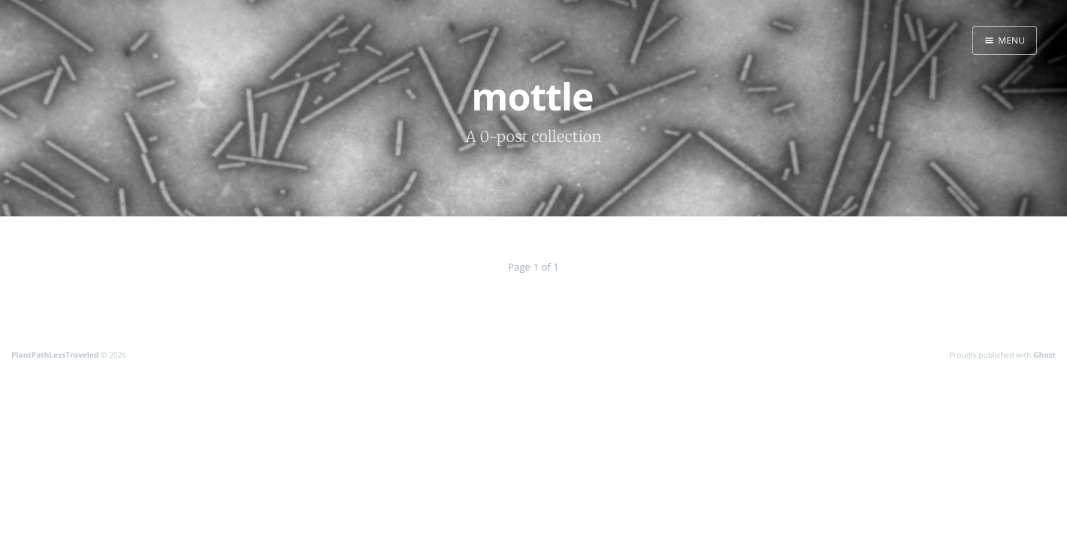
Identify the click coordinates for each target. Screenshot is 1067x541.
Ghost (1044, 354)
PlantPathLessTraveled (54, 354)
